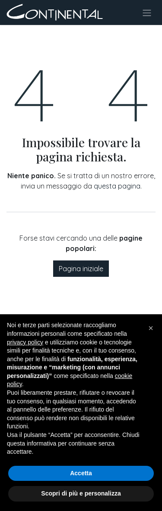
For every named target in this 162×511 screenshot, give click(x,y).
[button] (151, 328)
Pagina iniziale (81, 268)
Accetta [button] (81, 473)
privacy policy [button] (25, 342)
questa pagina (117, 186)
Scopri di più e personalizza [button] (81, 493)
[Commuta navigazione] (147, 12)
